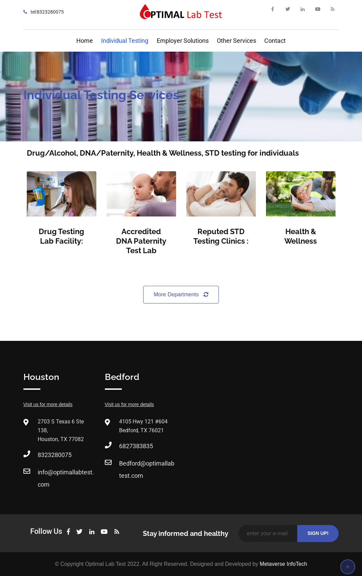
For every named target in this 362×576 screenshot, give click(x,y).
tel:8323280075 (47, 12)
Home (84, 40)
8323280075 (55, 454)
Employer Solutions (183, 40)
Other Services (236, 40)
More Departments (181, 294)
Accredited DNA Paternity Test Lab (141, 241)
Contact (275, 40)
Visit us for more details (48, 404)
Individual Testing (124, 40)
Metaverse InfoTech (283, 564)
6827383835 (136, 446)
